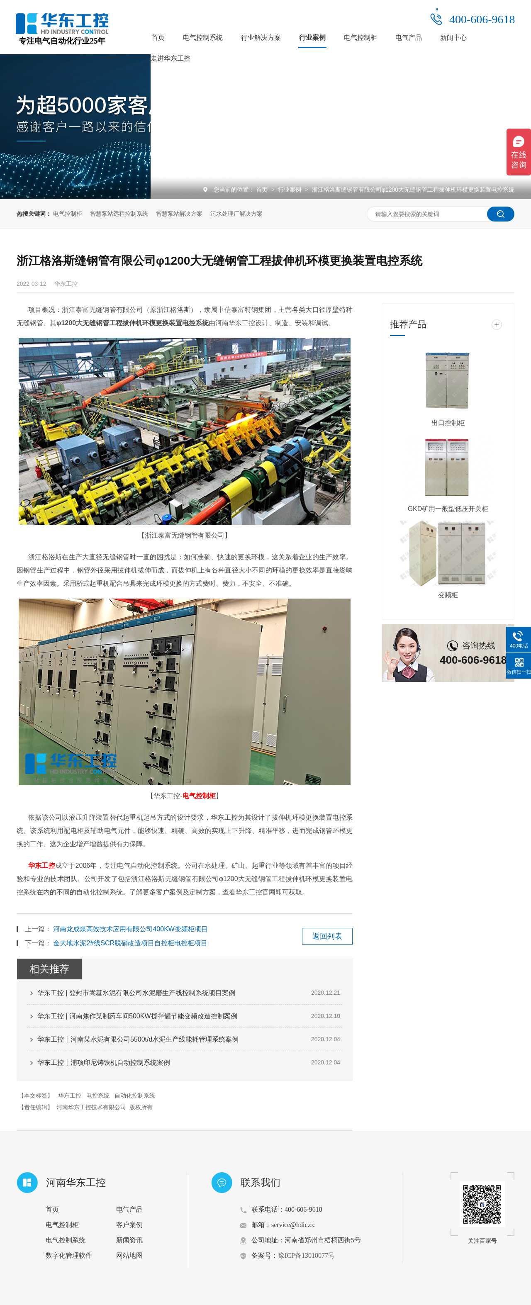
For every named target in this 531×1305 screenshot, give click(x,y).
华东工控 (41, 865)
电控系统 (98, 1095)
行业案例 (312, 37)
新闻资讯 (129, 1240)
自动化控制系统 (134, 1095)
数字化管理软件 (69, 1255)
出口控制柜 (448, 422)
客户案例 (129, 1224)
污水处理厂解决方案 (236, 213)
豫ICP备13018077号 (306, 1255)
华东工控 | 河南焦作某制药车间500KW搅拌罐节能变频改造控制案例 (137, 1016)
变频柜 (448, 595)
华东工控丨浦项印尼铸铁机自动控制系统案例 (103, 1062)
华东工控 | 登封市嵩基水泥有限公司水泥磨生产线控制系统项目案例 (136, 992)
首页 (158, 37)
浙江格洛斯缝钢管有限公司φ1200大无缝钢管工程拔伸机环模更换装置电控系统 (413, 189)
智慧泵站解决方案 (179, 213)
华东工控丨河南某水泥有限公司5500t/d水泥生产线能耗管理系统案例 (138, 1039)
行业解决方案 (261, 37)
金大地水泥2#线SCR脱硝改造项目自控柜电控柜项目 (130, 943)
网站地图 (129, 1255)
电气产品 (408, 37)
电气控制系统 (203, 37)
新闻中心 (453, 37)
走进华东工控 (170, 58)
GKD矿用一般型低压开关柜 (448, 508)
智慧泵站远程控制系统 (119, 213)
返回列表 (327, 936)
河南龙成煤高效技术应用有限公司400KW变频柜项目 (130, 928)
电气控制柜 (360, 37)
